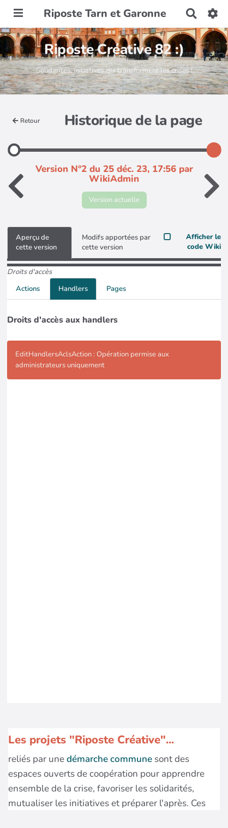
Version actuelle (114, 200)
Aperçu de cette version (36, 243)
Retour (26, 120)
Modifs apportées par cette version (116, 243)
